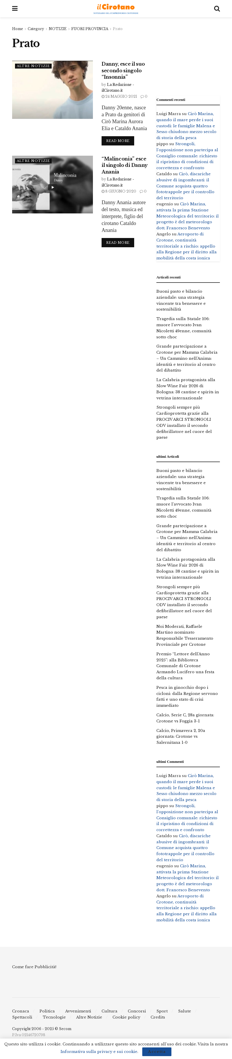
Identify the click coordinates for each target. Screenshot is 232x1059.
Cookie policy (126, 1017)
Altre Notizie (33, 66)
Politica (47, 1011)
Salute (184, 1011)
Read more (120, 140)
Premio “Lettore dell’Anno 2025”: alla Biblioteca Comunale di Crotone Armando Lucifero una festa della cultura (185, 666)
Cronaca (20, 1011)
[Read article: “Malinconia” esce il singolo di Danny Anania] (52, 184)
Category (36, 29)
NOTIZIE (58, 29)
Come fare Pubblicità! (34, 966)
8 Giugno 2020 (119, 191)
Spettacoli (22, 1017)
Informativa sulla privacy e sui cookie (99, 1051)
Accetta (157, 1051)
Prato (118, 29)
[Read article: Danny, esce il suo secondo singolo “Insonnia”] (52, 90)
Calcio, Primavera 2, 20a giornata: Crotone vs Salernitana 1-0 (180, 736)
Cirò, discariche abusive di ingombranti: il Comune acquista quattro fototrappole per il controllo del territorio (185, 185)
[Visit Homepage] (115, 9)
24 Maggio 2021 (119, 96)
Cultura (109, 1011)
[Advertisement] (188, 55)
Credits (158, 1017)
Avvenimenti (78, 1011)
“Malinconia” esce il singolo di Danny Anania (125, 165)
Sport (162, 1011)
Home (17, 29)
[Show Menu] (15, 8)
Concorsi (137, 1011)
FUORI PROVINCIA (89, 29)
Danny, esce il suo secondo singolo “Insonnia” (123, 70)
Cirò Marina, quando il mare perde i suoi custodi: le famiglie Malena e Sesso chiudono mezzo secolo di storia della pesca (186, 125)
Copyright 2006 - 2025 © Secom (41, 1029)
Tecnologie (54, 1017)
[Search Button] (217, 8)
